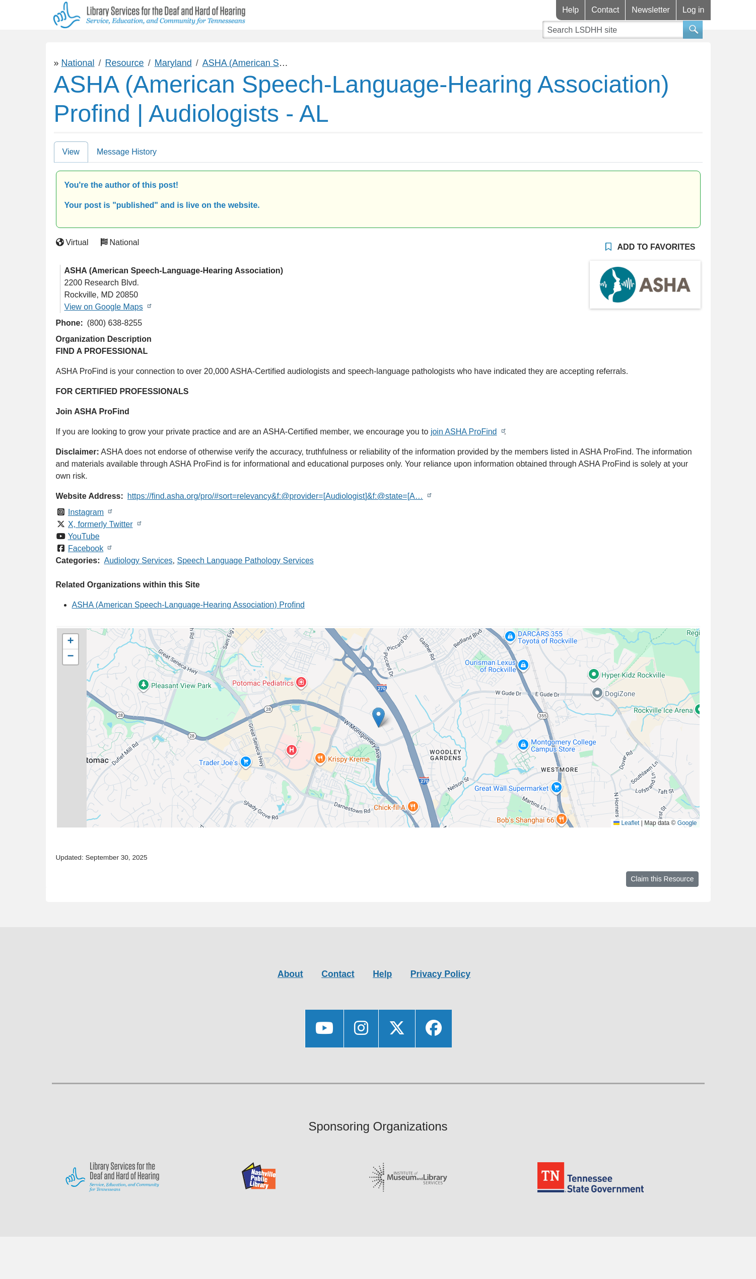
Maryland (173, 93)
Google (687, 852)
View (71, 181)
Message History (127, 181)
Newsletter (651, 10)
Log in (693, 10)
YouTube (84, 566)
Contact (605, 10)
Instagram (86, 542)
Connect (241, 44)
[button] (378, 747)
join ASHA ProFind (464, 461)
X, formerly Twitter (100, 554)
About (290, 1004)
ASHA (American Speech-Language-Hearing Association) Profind (188, 634)
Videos (314, 44)
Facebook (85, 578)
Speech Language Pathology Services (245, 590)
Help (570, 10)
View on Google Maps (103, 336)
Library (76, 44)
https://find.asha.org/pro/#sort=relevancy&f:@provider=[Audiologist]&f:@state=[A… (275, 525)
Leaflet (626, 852)
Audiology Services (138, 590)
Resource (124, 93)
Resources (156, 44)
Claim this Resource (662, 909)
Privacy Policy (440, 1004)
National (78, 93)
